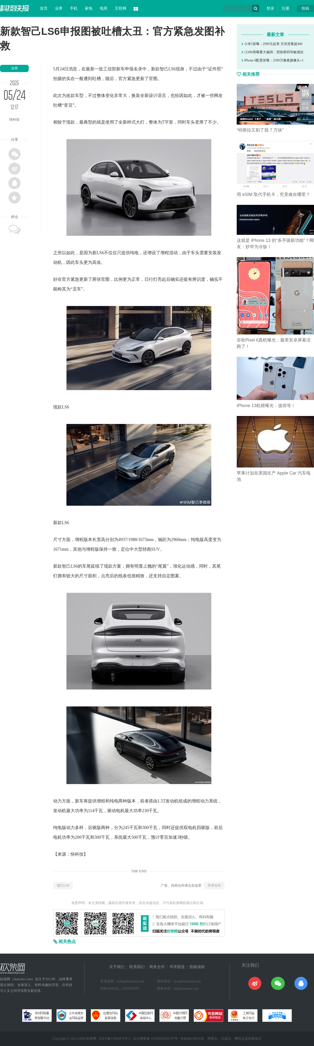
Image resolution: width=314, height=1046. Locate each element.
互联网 (120, 8)
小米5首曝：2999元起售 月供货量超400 (272, 44)
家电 (89, 8)
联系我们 (137, 967)
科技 (79, 854)
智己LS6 (63, 885)
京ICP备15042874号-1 (114, 1038)
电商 (103, 8)
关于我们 (117, 967)
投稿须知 (197, 967)
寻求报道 (177, 967)
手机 (74, 8)
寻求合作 (214, 885)
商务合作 (157, 967)
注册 (285, 8)
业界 (59, 8)
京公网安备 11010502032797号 (155, 1038)
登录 (270, 8)
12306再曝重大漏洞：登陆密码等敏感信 (272, 52)
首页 (44, 8)
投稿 (305, 8)
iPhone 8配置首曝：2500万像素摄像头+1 (273, 60)
